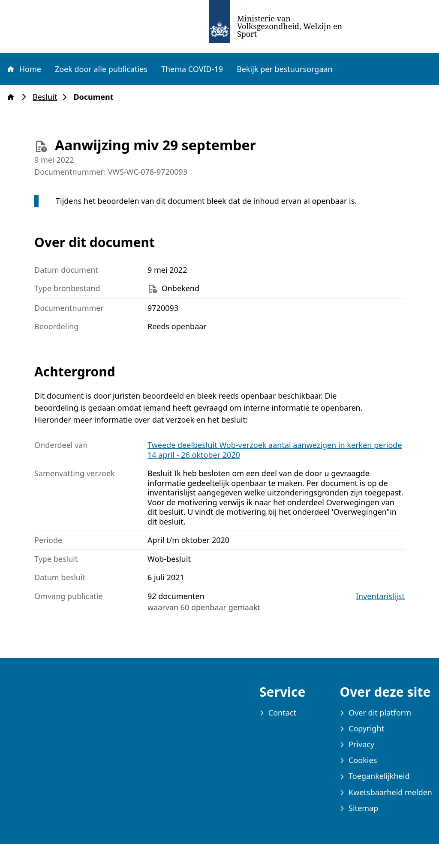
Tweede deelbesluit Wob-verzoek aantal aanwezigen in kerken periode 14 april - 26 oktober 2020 (274, 450)
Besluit (47, 97)
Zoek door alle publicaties (101, 69)
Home (23, 69)
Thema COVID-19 (192, 69)
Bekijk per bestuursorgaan (285, 69)
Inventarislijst (380, 596)
